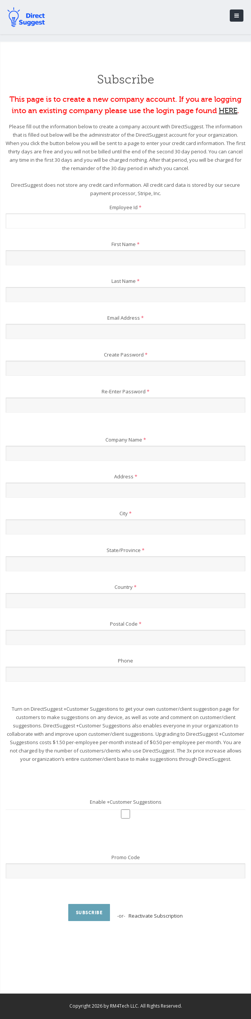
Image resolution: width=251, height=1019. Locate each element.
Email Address (125, 317)
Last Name (125, 281)
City (125, 513)
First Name (125, 244)
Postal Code (125, 623)
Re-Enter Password (125, 391)
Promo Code (125, 857)
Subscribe (89, 912)
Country (125, 587)
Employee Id (125, 207)
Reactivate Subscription (156, 915)
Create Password (125, 354)
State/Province (125, 550)
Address (125, 476)
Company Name (125, 439)
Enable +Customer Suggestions (126, 801)
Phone (125, 660)
